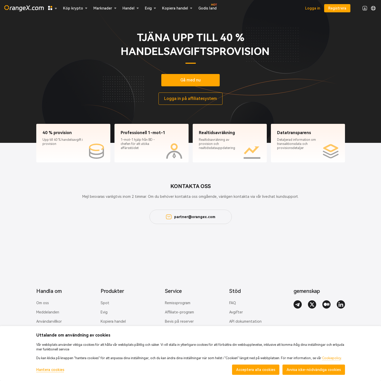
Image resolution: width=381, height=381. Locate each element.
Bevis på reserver (179, 321)
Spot (105, 303)
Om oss (42, 303)
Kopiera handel (113, 321)
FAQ (232, 303)
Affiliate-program (179, 312)
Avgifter (236, 312)
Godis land (207, 8)
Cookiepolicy (331, 358)
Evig (104, 312)
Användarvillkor (49, 321)
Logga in (312, 8)
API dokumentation (245, 321)
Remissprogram (177, 303)
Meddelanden (47, 312)
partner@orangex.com (190, 216)
